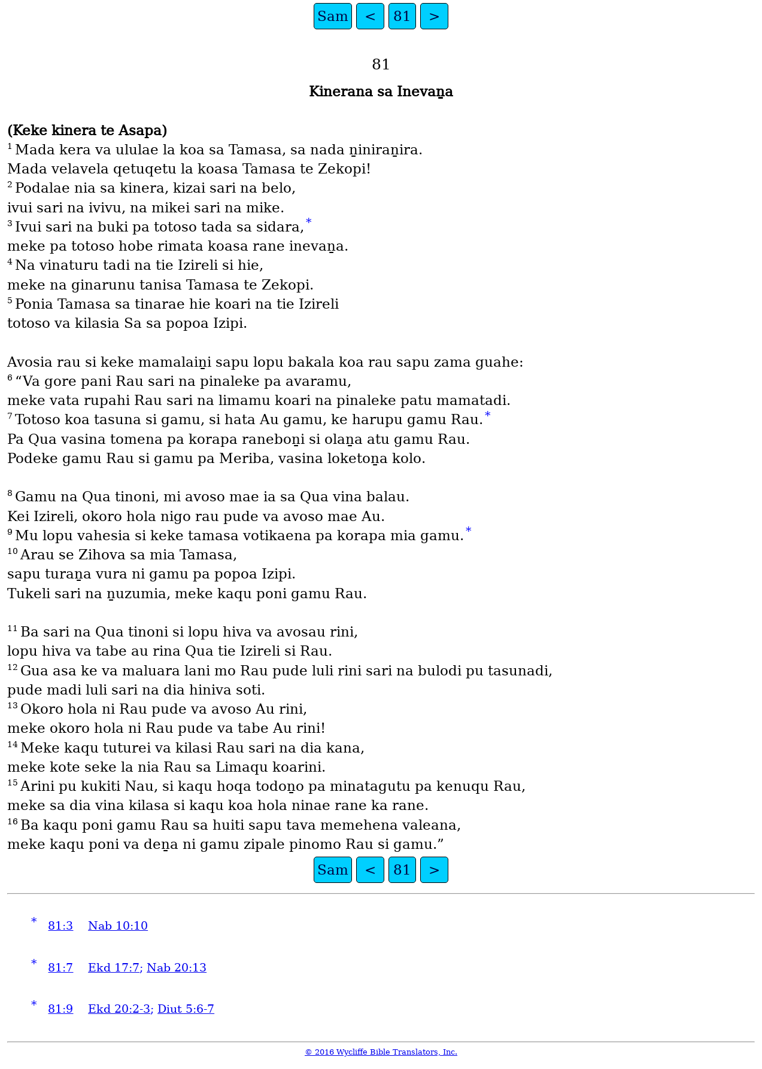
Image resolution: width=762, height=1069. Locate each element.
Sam (332, 16)
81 (402, 16)
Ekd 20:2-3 (119, 1009)
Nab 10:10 (118, 925)
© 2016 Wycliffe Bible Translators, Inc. (381, 1051)
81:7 (60, 967)
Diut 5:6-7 (185, 1009)
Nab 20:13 (177, 967)
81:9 (60, 1009)
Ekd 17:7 (113, 967)
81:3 (60, 925)
